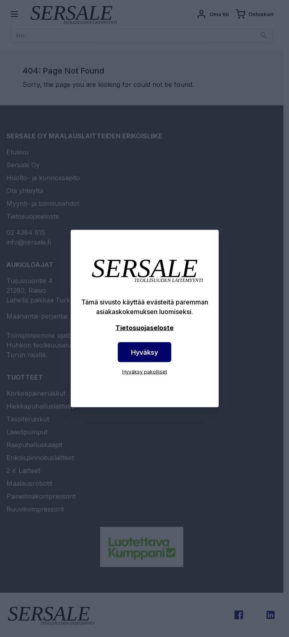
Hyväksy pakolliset (144, 372)
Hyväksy (144, 352)
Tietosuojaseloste (144, 328)
